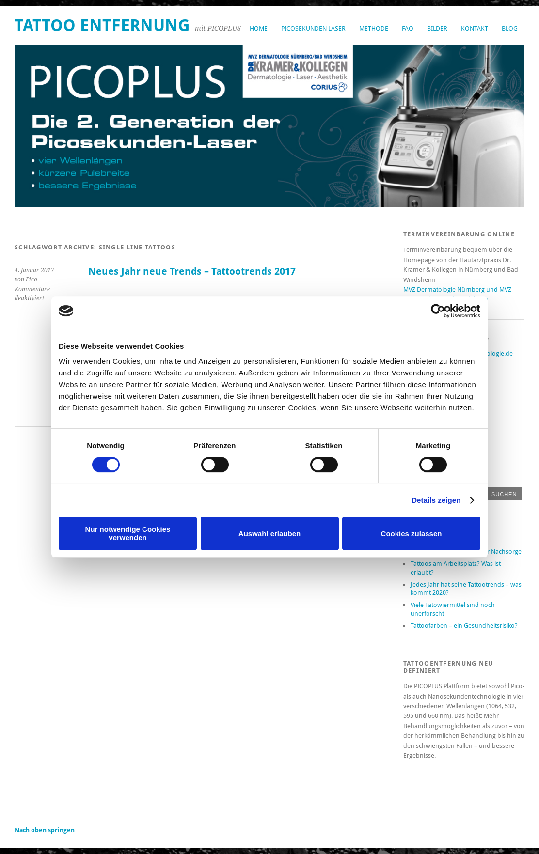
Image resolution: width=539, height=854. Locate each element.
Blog (510, 28)
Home (259, 28)
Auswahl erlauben (269, 533)
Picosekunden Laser (313, 28)
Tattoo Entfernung (102, 25)
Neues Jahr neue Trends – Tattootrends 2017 (192, 271)
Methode (373, 28)
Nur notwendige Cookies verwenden (128, 533)
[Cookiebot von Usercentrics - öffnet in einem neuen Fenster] (438, 311)
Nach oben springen (45, 830)
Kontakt (474, 28)
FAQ (407, 28)
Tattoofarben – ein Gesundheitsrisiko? (464, 625)
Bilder (437, 28)
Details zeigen (436, 500)
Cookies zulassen (411, 533)
